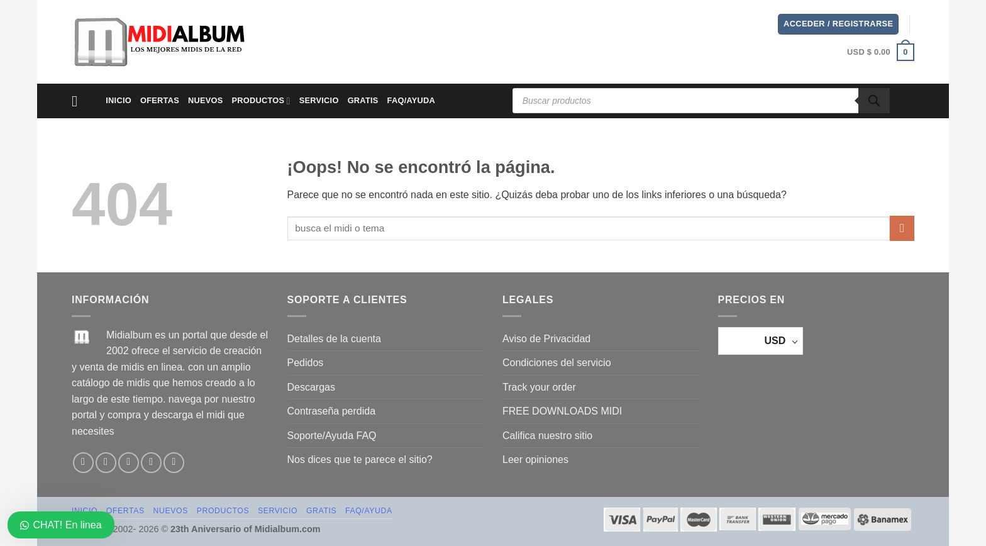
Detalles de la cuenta (334, 338)
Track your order (539, 387)
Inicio (118, 100)
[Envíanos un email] (151, 462)
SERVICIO (319, 100)
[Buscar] (874, 100)
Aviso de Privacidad (546, 338)
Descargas (311, 387)
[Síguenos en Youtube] (173, 462)
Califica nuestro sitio (547, 435)
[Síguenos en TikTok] (128, 462)
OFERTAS (159, 100)
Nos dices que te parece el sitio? (360, 459)
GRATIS (363, 100)
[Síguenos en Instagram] (106, 462)
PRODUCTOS (261, 101)
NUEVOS (205, 100)
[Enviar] (902, 228)
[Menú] (79, 101)
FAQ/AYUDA (411, 100)
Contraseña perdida (331, 411)
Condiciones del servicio (556, 362)
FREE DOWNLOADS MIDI (562, 411)
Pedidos (305, 362)
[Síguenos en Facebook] (83, 462)
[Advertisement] (517, 39)
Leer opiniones (535, 459)
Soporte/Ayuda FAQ (332, 435)
